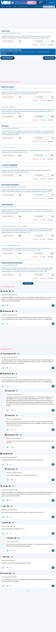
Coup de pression (7, 204)
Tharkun (9, 415)
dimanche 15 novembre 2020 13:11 (9, 457)
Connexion (52, 2)
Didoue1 (9, 469)
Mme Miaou (10, 538)
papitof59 (5, 522)
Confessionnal (39, 6)
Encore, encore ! (28, 283)
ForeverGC (6, 573)
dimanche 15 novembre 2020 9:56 (9, 357)
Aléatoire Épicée (23, 6)
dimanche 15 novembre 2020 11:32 (13, 419)
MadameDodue (7, 311)
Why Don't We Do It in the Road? (12, 263)
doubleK (9, 391)
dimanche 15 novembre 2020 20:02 (9, 509)
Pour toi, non (6, 31)
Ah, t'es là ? (5, 126)
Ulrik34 (5, 557)
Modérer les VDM (41, 3)
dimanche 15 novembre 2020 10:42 (14, 394)
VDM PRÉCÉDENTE (7, 58)
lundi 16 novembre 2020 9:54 (12, 541)
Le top (31, 6)
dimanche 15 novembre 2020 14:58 (9, 294)
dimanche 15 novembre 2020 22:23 (14, 472)
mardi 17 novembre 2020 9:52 (8, 560)
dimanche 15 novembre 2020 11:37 (13, 438)
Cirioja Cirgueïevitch (8, 353)
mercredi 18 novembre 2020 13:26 (9, 577)
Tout (2, 6)
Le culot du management (10, 165)
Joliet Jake (5, 291)
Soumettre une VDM (30, 3)
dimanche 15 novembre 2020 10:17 (9, 314)
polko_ (5, 506)
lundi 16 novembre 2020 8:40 (8, 526)
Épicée (15, 6)
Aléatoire (8, 6)
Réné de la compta (8, 87)
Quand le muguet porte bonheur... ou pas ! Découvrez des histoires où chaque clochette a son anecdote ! (25, 52)
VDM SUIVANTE (49, 58)
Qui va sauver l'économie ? (10, 185)
